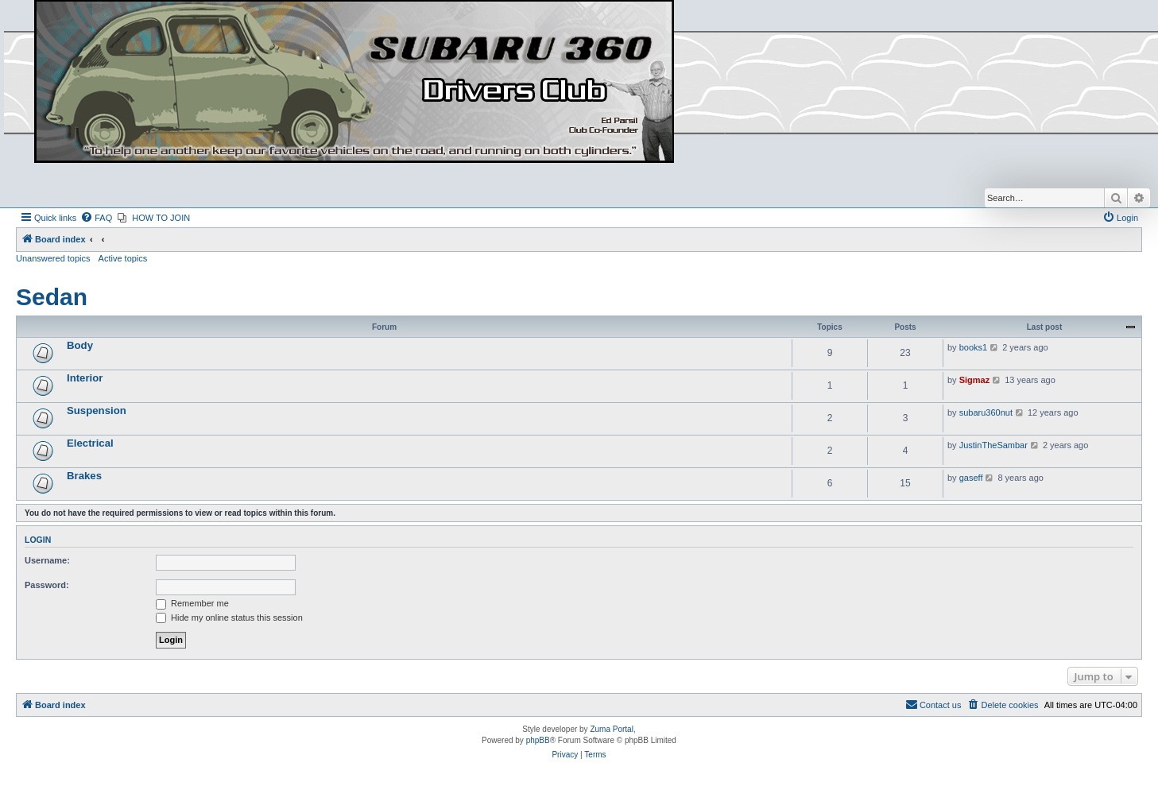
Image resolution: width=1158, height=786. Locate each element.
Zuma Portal (611, 729)
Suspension (96, 410)
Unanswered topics (53, 258)
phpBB (538, 740)
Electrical (90, 443)
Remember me (192, 603)
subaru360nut (986, 412)
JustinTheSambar (993, 445)
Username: (47, 560)
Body (80, 345)
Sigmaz (974, 380)
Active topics (123, 258)
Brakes (84, 476)
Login (38, 539)
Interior (85, 378)
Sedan (51, 297)
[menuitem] (96, 217)
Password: (47, 585)
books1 (973, 347)
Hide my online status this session (229, 617)
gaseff (971, 477)
